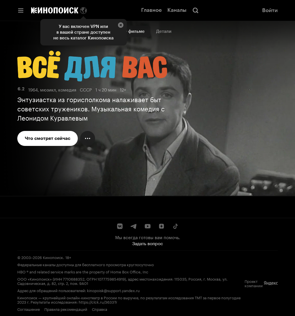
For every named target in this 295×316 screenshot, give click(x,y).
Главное (151, 10)
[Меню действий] (87, 138)
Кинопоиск (53, 257)
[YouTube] (147, 226)
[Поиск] (195, 10)
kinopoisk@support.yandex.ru (113, 290)
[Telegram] (133, 226)
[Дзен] (161, 226)
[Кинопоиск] (54, 10)
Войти (270, 10)
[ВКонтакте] (119, 226)
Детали (163, 31)
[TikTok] (175, 226)
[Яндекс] (271, 283)
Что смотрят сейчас (47, 138)
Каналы (176, 10)
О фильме (134, 31)
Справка (99, 309)
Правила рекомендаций (65, 309)
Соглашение (28, 309)
